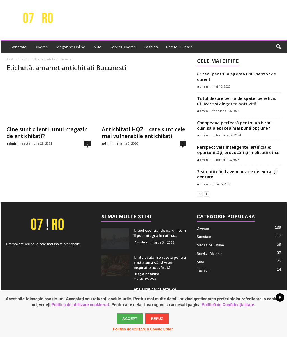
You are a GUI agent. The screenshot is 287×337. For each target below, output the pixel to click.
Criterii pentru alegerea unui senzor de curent (236, 76)
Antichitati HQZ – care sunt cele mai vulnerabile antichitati (143, 133)
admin (11, 143)
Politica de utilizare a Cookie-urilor (143, 329)
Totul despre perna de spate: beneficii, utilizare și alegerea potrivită (236, 100)
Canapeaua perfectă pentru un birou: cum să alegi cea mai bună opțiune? (235, 125)
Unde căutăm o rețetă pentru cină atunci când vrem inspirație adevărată (160, 262)
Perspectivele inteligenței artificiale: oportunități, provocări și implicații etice (238, 149)
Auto (97, 46)
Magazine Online (70, 46)
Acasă (9, 59)
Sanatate (18, 46)
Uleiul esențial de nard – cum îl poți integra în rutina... (160, 233)
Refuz (157, 319)
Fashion (151, 46)
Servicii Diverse (123, 46)
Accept (129, 319)
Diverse (41, 46)
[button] (278, 47)
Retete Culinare (179, 46)
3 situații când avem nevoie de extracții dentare (237, 174)
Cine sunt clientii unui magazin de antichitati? (47, 133)
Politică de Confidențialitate (228, 304)
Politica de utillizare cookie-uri (80, 304)
